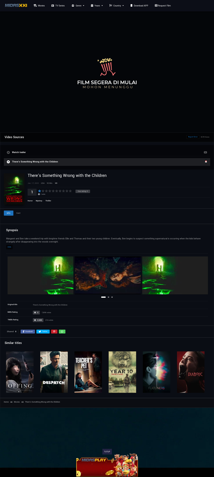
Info (8, 213)
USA (9, 247)
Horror (30, 201)
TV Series (58, 5)
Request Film (162, 5)
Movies (39, 5)
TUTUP (107, 451)
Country (115, 5)
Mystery (39, 201)
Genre (76, 5)
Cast (18, 213)
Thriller (48, 201)
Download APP (139, 5)
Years (95, 5)
